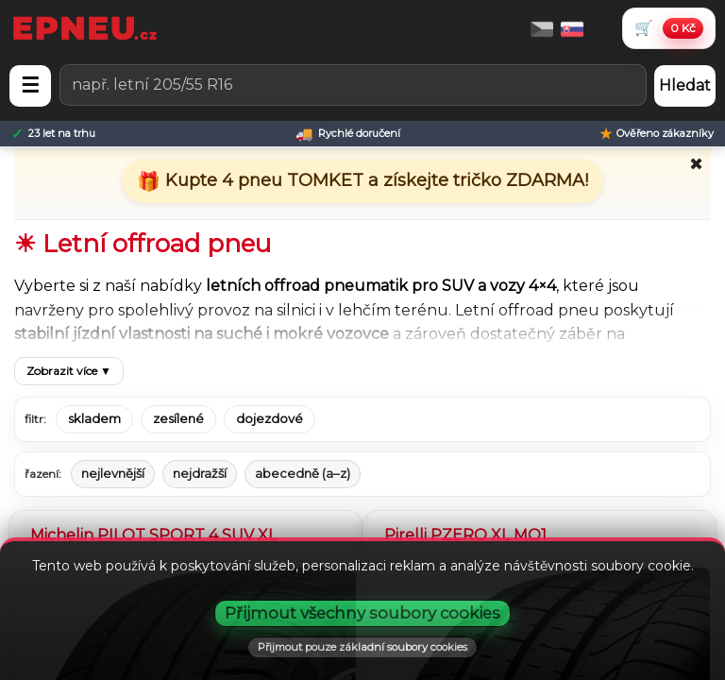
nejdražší (200, 473)
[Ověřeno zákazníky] (657, 134)
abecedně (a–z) (302, 473)
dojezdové (269, 419)
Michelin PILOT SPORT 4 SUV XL (153, 535)
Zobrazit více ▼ (68, 371)
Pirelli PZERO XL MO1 (465, 535)
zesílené (178, 419)
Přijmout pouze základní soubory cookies (362, 647)
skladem (94, 419)
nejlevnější (112, 473)
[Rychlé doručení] (348, 134)
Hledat (685, 85)
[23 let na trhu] (53, 134)
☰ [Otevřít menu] (30, 85)
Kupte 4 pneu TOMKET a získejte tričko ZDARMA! (374, 180)
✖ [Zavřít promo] (696, 164)
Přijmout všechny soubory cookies (362, 613)
